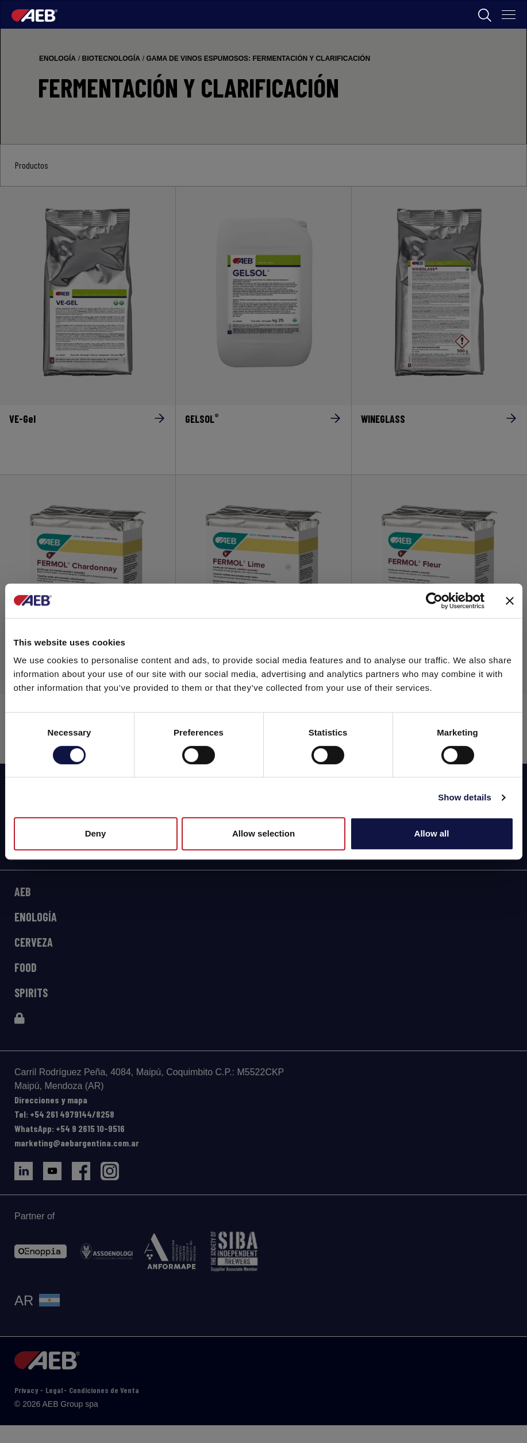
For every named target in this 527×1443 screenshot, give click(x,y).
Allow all (431, 833)
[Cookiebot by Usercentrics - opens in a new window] (434, 600)
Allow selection (263, 833)
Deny (95, 833)
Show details (464, 797)
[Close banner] (510, 601)
